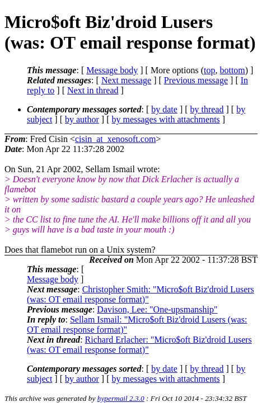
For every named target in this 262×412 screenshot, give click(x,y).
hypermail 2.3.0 (120, 398)
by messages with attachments (166, 119)
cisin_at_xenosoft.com (115, 139)
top (209, 70)
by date (164, 109)
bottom (232, 70)
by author (82, 119)
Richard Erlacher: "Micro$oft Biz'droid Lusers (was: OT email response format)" (139, 344)
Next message (126, 80)
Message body (112, 70)
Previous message (196, 80)
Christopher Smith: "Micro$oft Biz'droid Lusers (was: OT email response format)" (140, 294)
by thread (207, 109)
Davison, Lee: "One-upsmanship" (157, 309)
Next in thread (93, 90)
